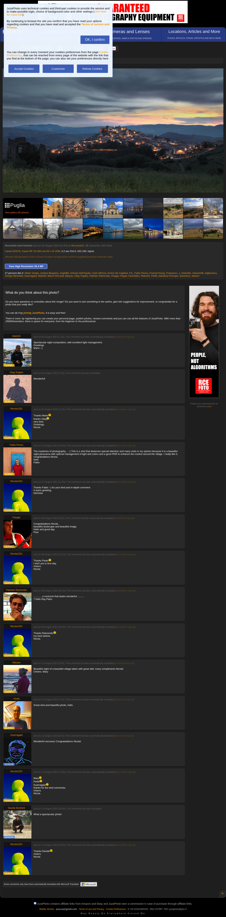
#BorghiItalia (20, 256)
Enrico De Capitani (118, 273)
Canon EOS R (12, 251)
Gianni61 (186, 273)
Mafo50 (42, 275)
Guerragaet (30, 275)
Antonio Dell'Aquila (80, 273)
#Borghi (9, 256)
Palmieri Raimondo (99, 275)
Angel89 (64, 273)
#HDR (71, 256)
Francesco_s (173, 273)
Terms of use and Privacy (91, 909)
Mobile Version (46, 909)
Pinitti (154, 275)
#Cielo (31, 256)
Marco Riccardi (56, 275)
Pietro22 (145, 275)
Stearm (195, 275)
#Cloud (39, 256)
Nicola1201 (77, 245)
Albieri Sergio (31, 273)
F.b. (131, 273)
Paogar (115, 275)
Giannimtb (197, 273)
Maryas (69, 275)
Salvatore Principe (168, 275)
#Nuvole (102, 256)
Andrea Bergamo (49, 273)
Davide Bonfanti (16, 808)
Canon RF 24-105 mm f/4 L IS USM (41, 251)
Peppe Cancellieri (129, 275)
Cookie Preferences (116, 909)
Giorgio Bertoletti (14, 275)
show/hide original (124, 337)
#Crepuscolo (60, 256)
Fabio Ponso (141, 273)
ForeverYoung (157, 273)
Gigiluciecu (211, 273)
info (209, 406)
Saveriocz (184, 275)
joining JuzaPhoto (33, 312)
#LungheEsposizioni (86, 256)
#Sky (110, 256)
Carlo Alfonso (99, 273)
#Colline (48, 256)
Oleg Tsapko (81, 275)
